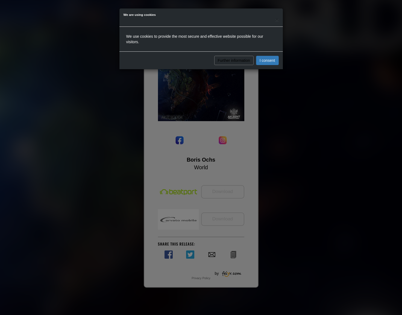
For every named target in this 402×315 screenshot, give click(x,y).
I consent (267, 60)
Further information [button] (234, 60)
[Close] (276, 19)
